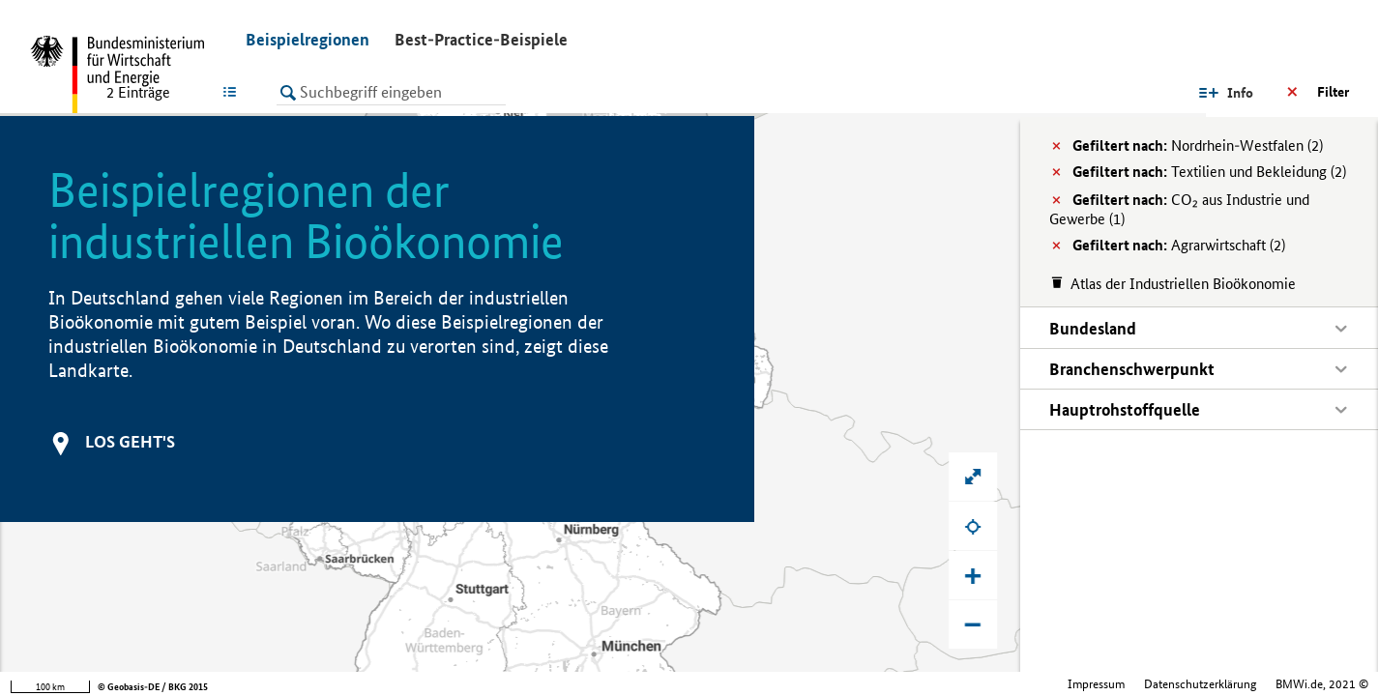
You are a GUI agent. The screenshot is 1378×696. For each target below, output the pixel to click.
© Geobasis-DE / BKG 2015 (153, 687)
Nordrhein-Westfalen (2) (1197, 145)
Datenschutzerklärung (1033, 684)
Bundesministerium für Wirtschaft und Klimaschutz (1238, 684)
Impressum (928, 684)
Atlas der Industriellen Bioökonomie (1183, 284)
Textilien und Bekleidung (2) (1209, 171)
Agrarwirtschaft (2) (1178, 245)
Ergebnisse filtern (1297, 92)
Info (1167, 93)
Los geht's (130, 441)
